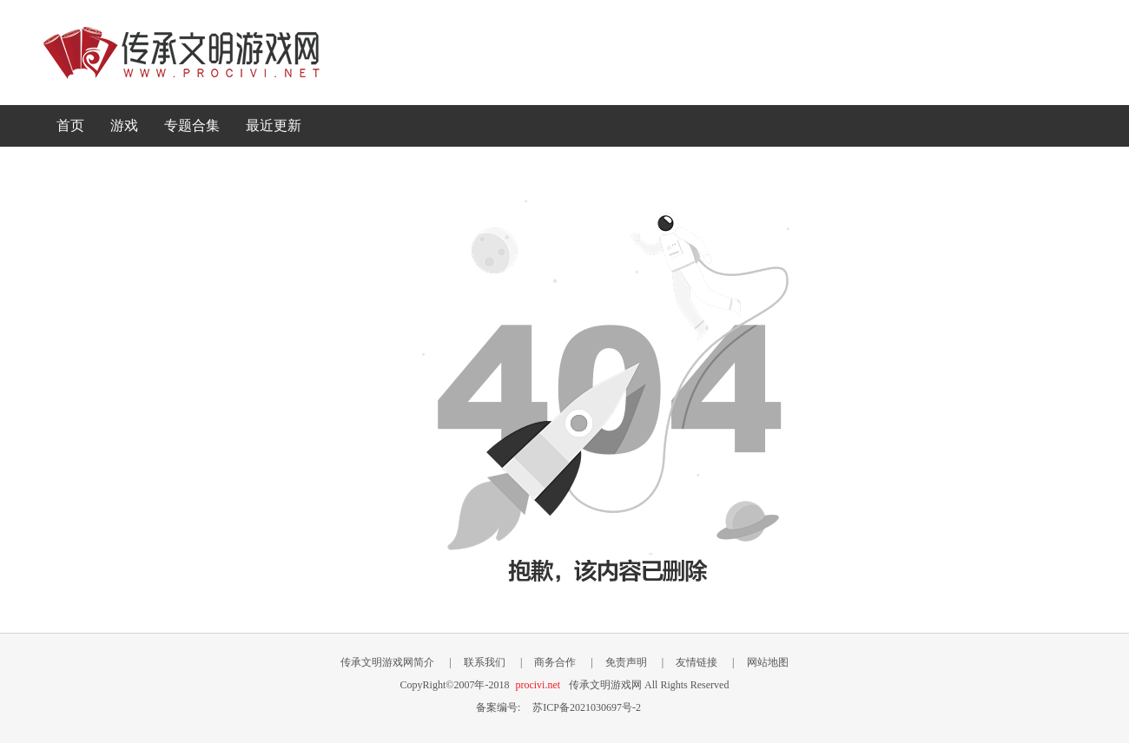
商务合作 (555, 662)
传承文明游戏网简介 (387, 662)
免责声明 (626, 662)
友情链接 (696, 662)
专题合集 (192, 125)
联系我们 (484, 662)
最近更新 (273, 125)
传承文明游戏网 (181, 52)
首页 (70, 125)
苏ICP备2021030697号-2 (586, 707)
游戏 (124, 125)
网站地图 (768, 662)
